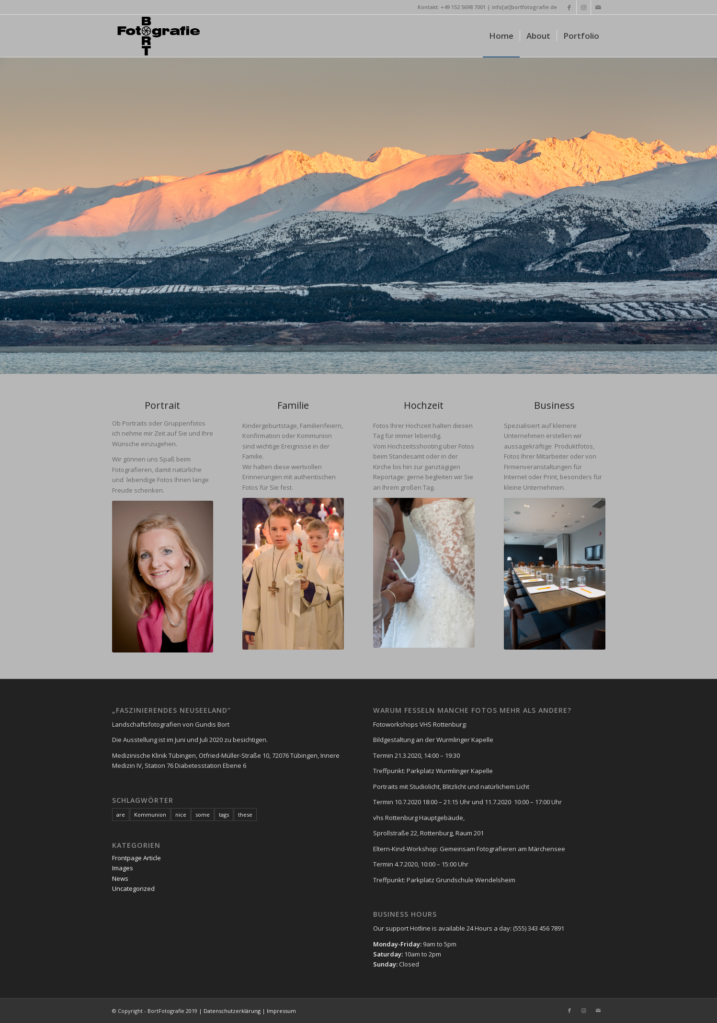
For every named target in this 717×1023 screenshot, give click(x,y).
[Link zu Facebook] (569, 7)
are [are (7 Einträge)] (120, 814)
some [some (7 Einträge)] (202, 814)
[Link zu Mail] (598, 7)
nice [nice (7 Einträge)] (180, 814)
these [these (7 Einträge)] (245, 814)
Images (122, 868)
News (120, 878)
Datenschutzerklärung (231, 1010)
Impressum (281, 1010)
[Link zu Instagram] (584, 7)
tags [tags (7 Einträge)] (224, 814)
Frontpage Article (136, 858)
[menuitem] (501, 36)
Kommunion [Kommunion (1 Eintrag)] (150, 814)
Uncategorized (133, 888)
